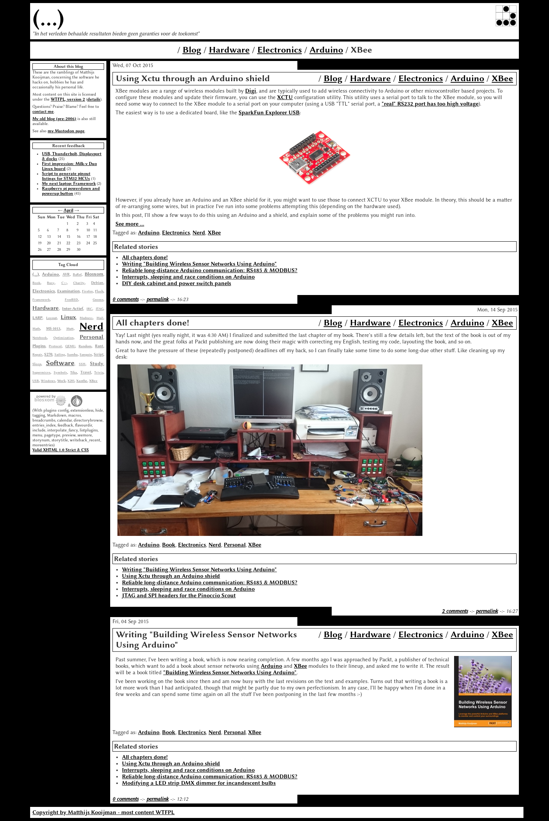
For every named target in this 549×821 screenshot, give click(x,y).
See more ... (130, 224)
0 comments (125, 299)
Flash (99, 291)
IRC (89, 309)
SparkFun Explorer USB (269, 112)
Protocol (55, 346)
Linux (68, 317)
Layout (51, 318)
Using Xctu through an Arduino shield (171, 576)
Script (98, 354)
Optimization (63, 338)
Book (36, 283)
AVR (66, 274)
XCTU (285, 97)
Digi (250, 91)
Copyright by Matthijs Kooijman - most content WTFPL (103, 812)
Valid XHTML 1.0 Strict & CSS (60, 449)
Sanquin (86, 354)
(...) (48, 17)
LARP (37, 317)
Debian (97, 283)
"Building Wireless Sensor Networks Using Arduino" (230, 672)
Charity (79, 283)
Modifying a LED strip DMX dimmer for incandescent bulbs (199, 783)
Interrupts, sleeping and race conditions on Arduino (188, 277)
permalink (157, 299)
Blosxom (94, 274)
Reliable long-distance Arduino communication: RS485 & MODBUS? (209, 270)
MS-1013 (53, 328)
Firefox (87, 291)
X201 (70, 381)
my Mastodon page (66, 130)
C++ (64, 283)
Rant (99, 346)
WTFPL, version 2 (68, 99)
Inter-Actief (72, 308)
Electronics (279, 50)
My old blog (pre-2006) (54, 118)
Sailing (60, 354)
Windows (48, 381)
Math (36, 328)
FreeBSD (71, 299)
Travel (85, 372)
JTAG (99, 309)
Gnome (98, 299)
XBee (93, 381)
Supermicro (41, 372)
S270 (48, 354)
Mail (99, 318)
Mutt (70, 328)
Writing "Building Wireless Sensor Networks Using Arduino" (199, 264)
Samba (72, 354)
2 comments (455, 611)
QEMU (70, 346)
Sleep (36, 364)
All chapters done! (145, 257)
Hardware (229, 50)
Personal (91, 337)
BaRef (77, 274)
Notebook (39, 338)
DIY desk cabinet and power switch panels (176, 283)
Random (85, 346)
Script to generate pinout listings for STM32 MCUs (66, 176)
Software (60, 363)
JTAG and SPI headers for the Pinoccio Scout (179, 595)
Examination (68, 291)
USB (35, 381)
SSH (82, 364)
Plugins (38, 345)
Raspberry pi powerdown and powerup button (71, 191)
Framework (41, 299)
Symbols (60, 372)
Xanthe (81, 381)
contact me (43, 111)
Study (96, 363)
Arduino (326, 50)
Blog (192, 50)
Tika (73, 372)
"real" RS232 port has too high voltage (430, 104)
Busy (51, 283)
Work (61, 381)
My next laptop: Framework (69, 183)
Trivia (98, 372)
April (68, 210)
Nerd (91, 326)
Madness (86, 318)
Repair (37, 354)
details (93, 99)
